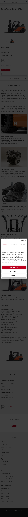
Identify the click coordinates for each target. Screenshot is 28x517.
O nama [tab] (23, 244)
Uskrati (14, 275)
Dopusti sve (14, 267)
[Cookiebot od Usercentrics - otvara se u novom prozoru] (20, 240)
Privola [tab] (5, 244)
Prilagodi (14, 271)
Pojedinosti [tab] (14, 244)
